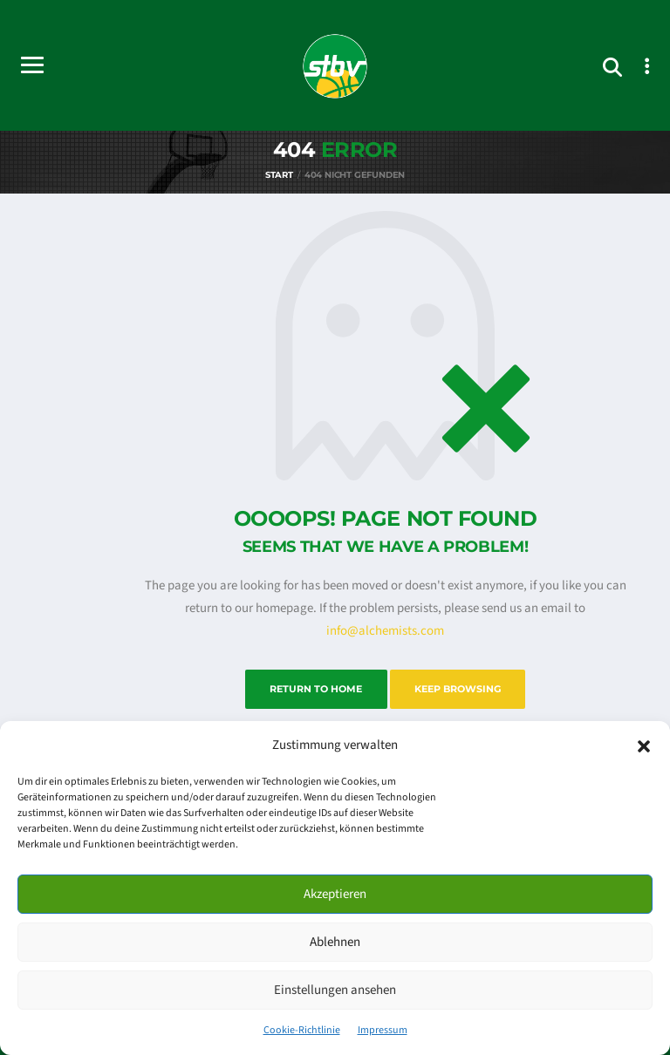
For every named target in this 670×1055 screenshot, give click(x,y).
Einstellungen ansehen (335, 990)
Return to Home (303, 688)
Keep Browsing (470, 688)
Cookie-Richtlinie (301, 1030)
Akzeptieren (335, 894)
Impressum (382, 1030)
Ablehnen (335, 942)
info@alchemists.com (385, 631)
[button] (644, 745)
